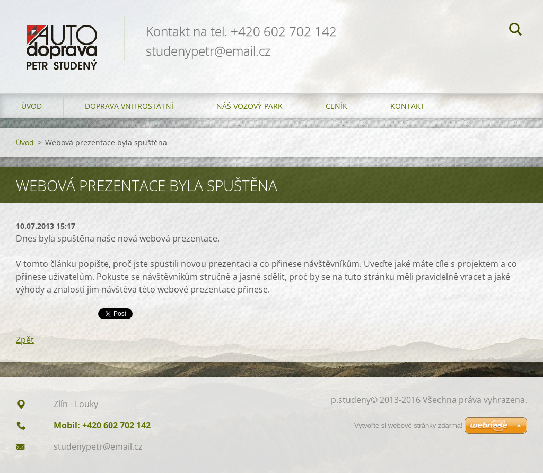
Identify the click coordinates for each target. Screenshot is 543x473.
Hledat (515, 30)
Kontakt (407, 106)
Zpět (25, 340)
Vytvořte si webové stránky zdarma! (408, 425)
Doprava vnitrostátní (129, 106)
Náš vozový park (249, 106)
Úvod (31, 106)
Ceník (336, 106)
